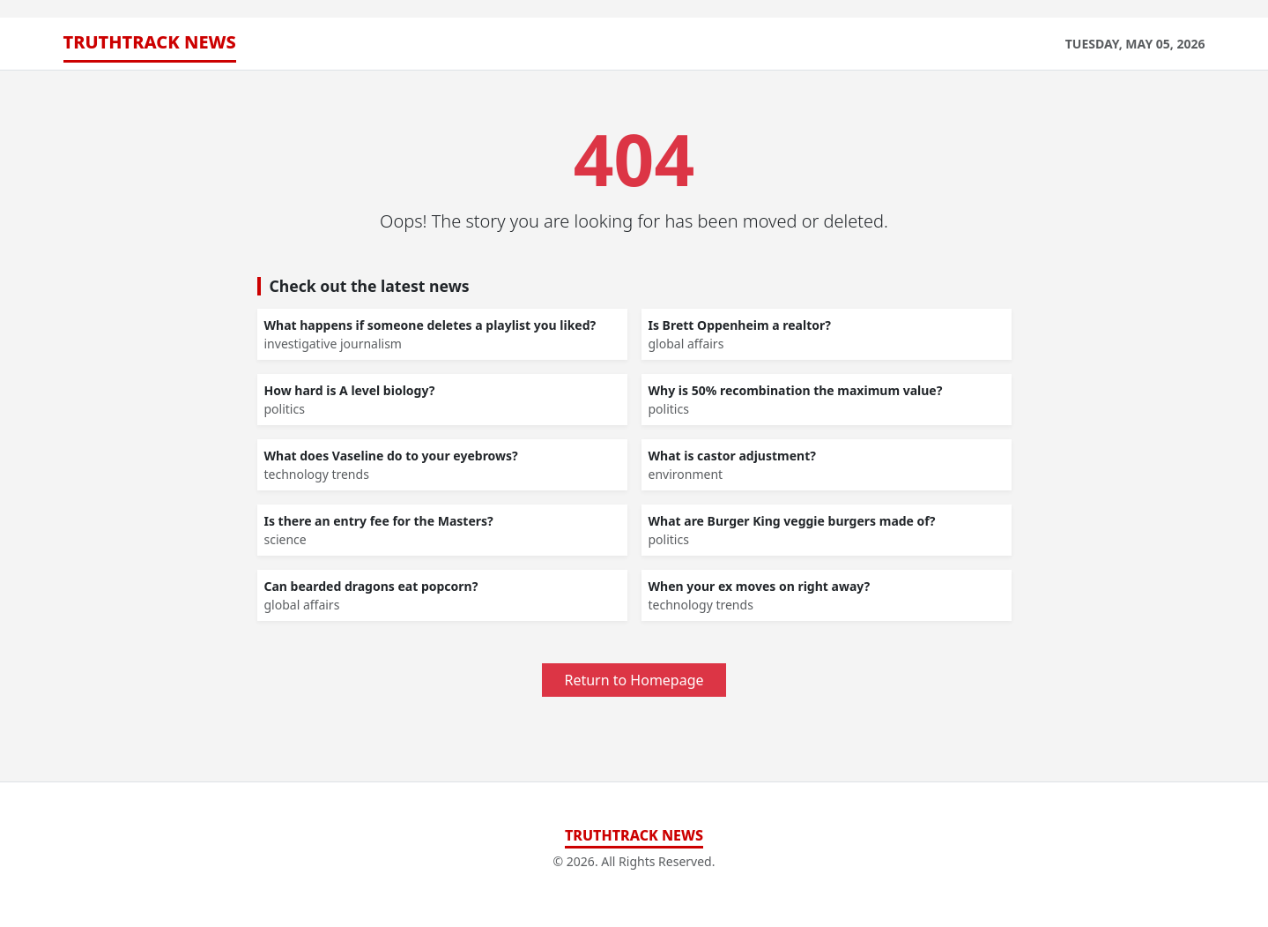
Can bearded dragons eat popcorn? (371, 586)
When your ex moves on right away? (760, 586)
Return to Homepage (633, 680)
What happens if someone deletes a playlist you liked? (430, 325)
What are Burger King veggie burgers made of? (792, 520)
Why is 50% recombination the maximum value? (796, 390)
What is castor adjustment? (732, 455)
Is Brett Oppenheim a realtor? (740, 325)
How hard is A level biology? (349, 390)
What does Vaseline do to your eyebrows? (391, 455)
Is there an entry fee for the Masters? (378, 520)
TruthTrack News (149, 42)
